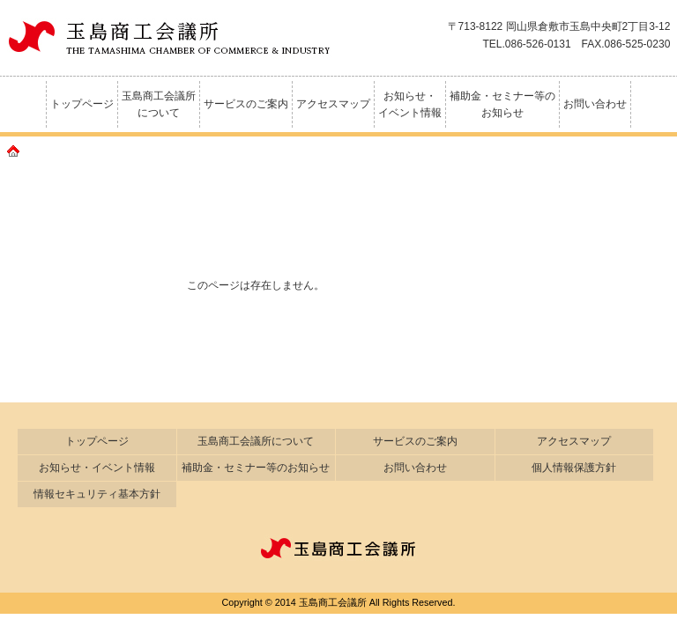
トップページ (82, 104)
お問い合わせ (595, 104)
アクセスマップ (333, 104)
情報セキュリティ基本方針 (96, 494)
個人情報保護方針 (574, 467)
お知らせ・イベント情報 (410, 104)
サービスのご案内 (246, 104)
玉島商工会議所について (159, 104)
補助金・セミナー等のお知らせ (502, 104)
